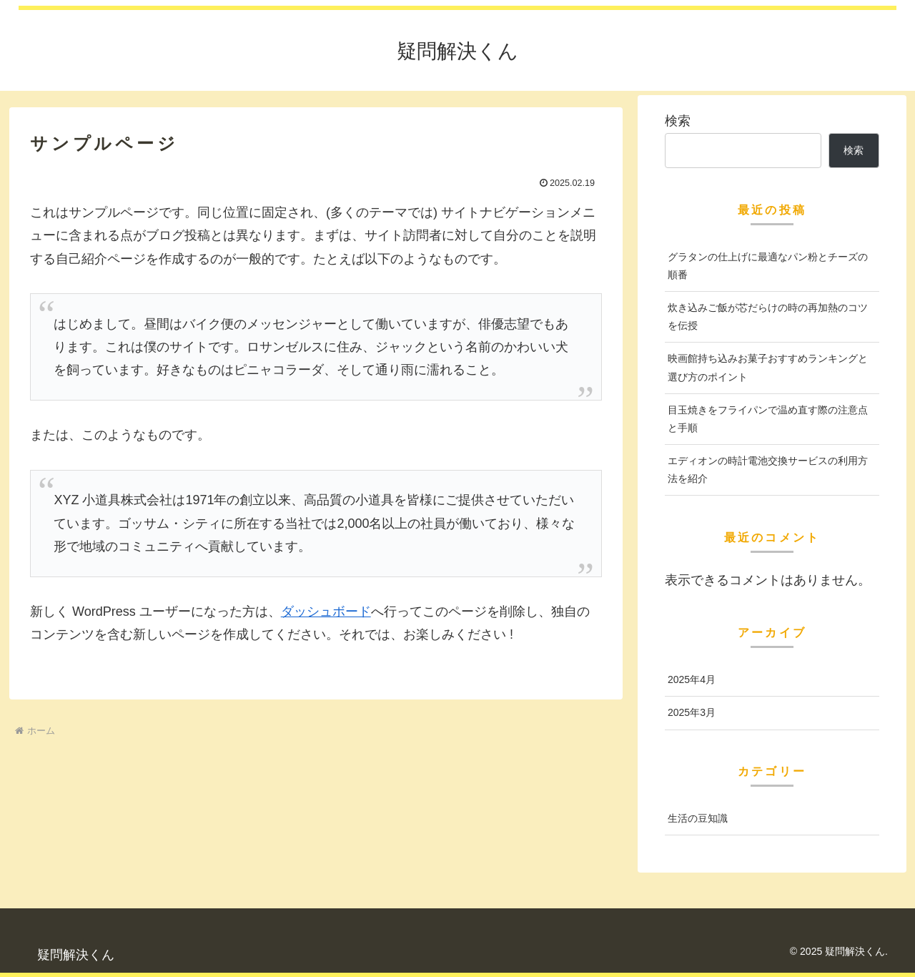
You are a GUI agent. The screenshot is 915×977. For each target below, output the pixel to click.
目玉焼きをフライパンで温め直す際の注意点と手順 (768, 418)
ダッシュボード (326, 611)
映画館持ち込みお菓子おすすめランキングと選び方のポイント (768, 367)
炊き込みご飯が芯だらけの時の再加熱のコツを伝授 (768, 316)
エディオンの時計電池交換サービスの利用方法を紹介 (768, 469)
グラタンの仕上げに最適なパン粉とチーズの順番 (768, 265)
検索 (678, 121)
